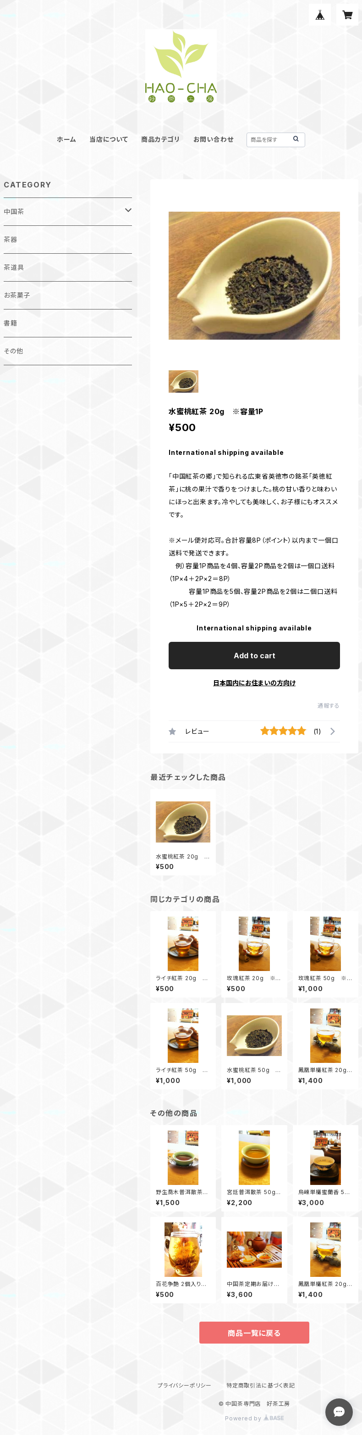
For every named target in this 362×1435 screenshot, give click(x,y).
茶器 (10, 239)
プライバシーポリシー (185, 1385)
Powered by (254, 1418)
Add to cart (254, 655)
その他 (13, 351)
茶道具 (14, 267)
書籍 (10, 323)
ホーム (66, 139)
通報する (329, 705)
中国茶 (14, 211)
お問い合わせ (213, 139)
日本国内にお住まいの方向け (254, 683)
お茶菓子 (17, 295)
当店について (108, 139)
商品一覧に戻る (254, 1333)
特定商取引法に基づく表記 (260, 1385)
